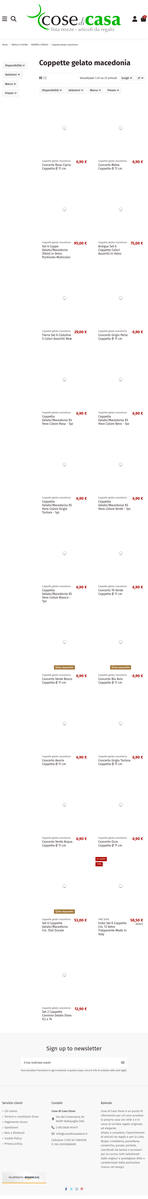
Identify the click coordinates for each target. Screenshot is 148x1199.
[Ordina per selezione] (127, 78)
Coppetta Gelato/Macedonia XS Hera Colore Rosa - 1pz (57, 420)
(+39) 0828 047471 (67, 1127)
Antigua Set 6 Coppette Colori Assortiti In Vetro (110, 250)
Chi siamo (10, 1111)
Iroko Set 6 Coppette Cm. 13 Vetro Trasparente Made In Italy (112, 928)
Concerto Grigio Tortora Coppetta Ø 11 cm (114, 762)
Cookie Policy (13, 1138)
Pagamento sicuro (15, 1122)
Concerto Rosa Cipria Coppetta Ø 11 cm (56, 166)
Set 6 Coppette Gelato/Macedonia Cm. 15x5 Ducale (55, 926)
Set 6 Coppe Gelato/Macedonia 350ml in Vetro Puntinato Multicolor (56, 252)
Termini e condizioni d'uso (21, 1116)
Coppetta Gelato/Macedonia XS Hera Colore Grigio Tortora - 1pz (57, 507)
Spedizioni (11, 1127)
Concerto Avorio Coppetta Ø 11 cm (54, 762)
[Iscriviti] (122, 1063)
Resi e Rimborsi (14, 1133)
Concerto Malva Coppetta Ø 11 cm (110, 166)
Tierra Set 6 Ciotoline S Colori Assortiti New (57, 336)
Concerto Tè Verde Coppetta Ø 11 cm (110, 592)
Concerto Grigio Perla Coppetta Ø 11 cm (113, 336)
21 (141, 78)
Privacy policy (13, 1143)
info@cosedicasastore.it (71, 1133)
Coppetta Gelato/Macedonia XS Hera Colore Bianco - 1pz (57, 595)
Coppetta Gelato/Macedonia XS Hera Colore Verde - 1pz (114, 505)
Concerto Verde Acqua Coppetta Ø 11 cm (57, 843)
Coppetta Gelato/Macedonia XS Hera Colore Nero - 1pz (113, 420)
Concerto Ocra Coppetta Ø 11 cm (110, 843)
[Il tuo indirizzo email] (69, 1063)
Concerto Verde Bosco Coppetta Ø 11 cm (57, 680)
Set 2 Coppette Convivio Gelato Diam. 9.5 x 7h (57, 1015)
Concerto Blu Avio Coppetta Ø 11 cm (110, 680)
